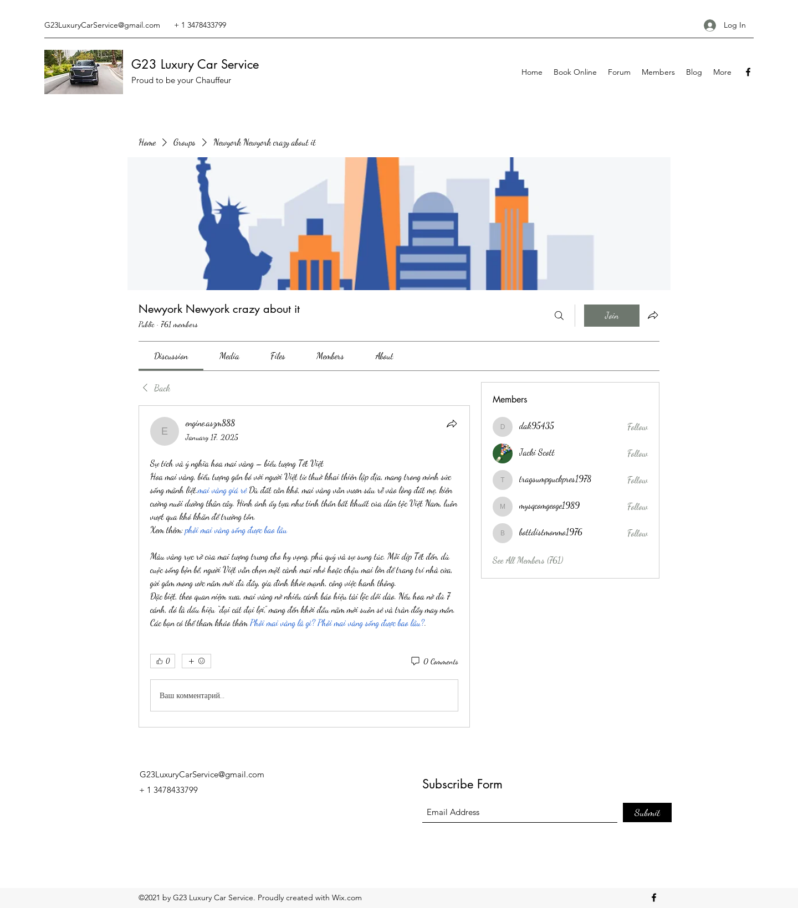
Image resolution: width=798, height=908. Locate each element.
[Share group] (652, 315)
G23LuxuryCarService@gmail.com (102, 25)
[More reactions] (196, 661)
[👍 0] (162, 661)
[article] (304, 566)
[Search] (559, 316)
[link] (171, 355)
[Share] (451, 423)
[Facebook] (748, 72)
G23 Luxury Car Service (195, 64)
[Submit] (647, 812)
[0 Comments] (434, 661)
